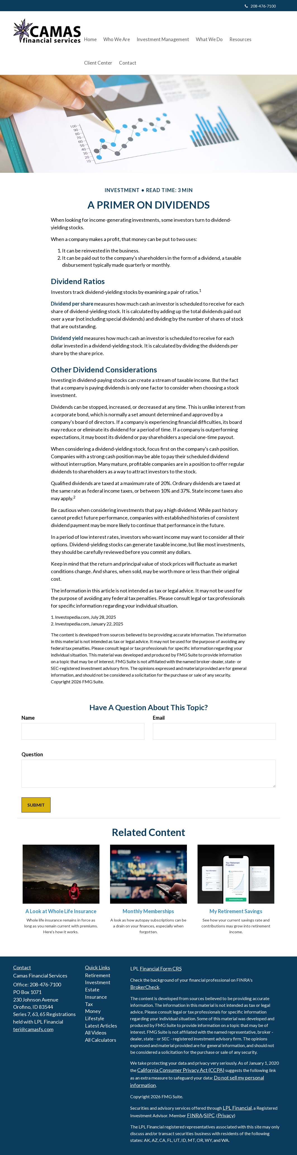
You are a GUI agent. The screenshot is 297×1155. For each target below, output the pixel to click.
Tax (89, 1004)
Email (159, 718)
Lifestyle (94, 1018)
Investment (97, 982)
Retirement (97, 975)
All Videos (95, 1032)
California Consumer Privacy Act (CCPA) (180, 1070)
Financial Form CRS (161, 968)
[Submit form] (36, 805)
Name (28, 718)
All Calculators (100, 1040)
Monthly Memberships (148, 911)
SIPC (209, 1115)
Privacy (226, 1115)
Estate (92, 989)
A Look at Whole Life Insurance (60, 911)
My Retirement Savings (236, 911)
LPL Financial (237, 1108)
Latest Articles (101, 1025)
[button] (116, 31)
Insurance (96, 997)
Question (32, 754)
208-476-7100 (260, 6)
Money (93, 1011)
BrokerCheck (144, 987)
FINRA (194, 1115)
